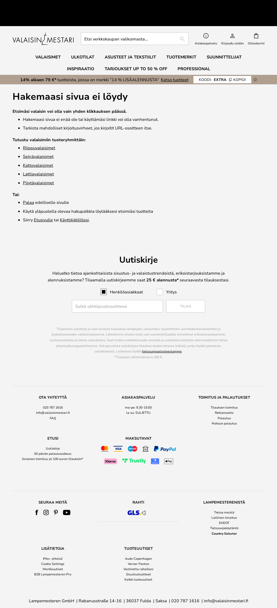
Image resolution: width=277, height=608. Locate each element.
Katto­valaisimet (38, 148)
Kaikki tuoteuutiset (138, 562)
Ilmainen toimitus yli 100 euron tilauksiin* (52, 441)
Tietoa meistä (224, 495)
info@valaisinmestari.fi (53, 395)
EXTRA (222, 62)
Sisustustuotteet (138, 557)
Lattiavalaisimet (38, 156)
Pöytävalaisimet (38, 165)
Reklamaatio (224, 395)
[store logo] (43, 21)
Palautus (224, 401)
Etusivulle (43, 202)
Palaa (28, 185)
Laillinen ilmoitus (224, 500)
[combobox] (134, 21)
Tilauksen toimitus (224, 390)
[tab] (52, 393)
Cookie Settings (52, 546)
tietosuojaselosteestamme (162, 334)
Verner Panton (138, 546)
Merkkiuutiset (53, 552)
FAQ (53, 401)
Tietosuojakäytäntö (224, 511)
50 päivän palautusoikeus (52, 436)
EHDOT (224, 505)
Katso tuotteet (174, 62)
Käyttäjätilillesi (74, 202)
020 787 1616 (53, 390)
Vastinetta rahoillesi (138, 552)
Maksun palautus (224, 406)
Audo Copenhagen (138, 541)
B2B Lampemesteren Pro (52, 557)
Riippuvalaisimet (39, 130)
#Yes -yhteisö (52, 541)
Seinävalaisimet (38, 139)
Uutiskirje (53, 431)
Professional (194, 51)
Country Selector (224, 516)
